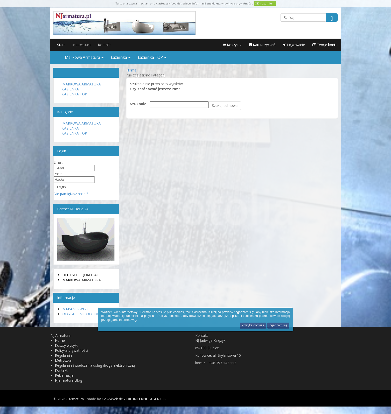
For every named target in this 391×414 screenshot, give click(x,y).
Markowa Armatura (84, 57)
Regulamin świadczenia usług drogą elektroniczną (95, 365)
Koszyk (232, 44)
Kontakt (104, 44)
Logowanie (294, 44)
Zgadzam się (278, 325)
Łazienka (120, 57)
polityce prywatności (238, 3)
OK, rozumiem (265, 3)
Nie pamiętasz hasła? (71, 193)
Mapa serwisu (75, 309)
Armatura (76, 399)
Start (61, 44)
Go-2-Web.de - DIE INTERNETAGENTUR (134, 399)
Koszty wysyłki (66, 345)
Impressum (81, 44)
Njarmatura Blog (68, 380)
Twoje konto (325, 44)
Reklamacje (64, 375)
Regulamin (63, 355)
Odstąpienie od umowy (84, 314)
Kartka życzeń (262, 44)
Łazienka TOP (152, 57)
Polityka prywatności (71, 350)
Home (60, 340)
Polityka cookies (253, 325)
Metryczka (63, 360)
